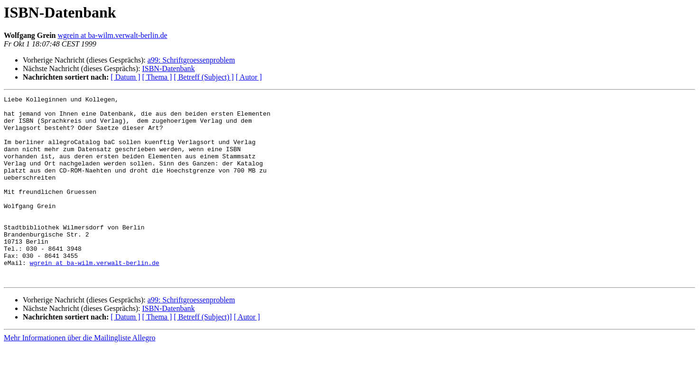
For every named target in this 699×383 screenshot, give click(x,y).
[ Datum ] (125, 77)
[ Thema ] (157, 77)
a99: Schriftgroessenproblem (191, 60)
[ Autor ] (249, 77)
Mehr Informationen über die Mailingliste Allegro (79, 375)
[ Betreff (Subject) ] (203, 77)
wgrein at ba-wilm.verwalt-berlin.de (113, 35)
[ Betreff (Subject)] (203, 354)
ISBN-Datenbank (168, 68)
